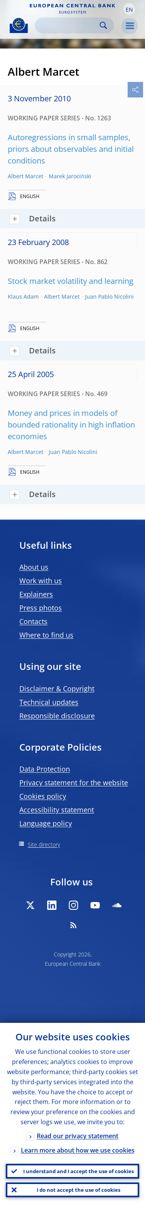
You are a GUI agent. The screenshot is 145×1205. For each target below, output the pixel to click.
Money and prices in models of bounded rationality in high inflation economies (71, 425)
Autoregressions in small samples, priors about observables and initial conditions (71, 149)
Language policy (45, 823)
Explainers (36, 594)
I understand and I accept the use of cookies (78, 1171)
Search (103, 25)
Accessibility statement (56, 809)
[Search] (68, 25)
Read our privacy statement (77, 1136)
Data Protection (44, 769)
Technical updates (48, 702)
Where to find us (46, 635)
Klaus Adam (23, 296)
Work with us (40, 580)
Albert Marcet (25, 176)
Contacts (33, 621)
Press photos (40, 607)
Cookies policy (42, 796)
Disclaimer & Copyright (56, 688)
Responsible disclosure (57, 715)
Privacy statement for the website (73, 782)
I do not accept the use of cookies (78, 1189)
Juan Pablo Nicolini (109, 296)
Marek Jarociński (70, 176)
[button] (129, 9)
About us (33, 567)
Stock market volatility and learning (70, 281)
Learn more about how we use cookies (78, 1150)
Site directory (44, 844)
